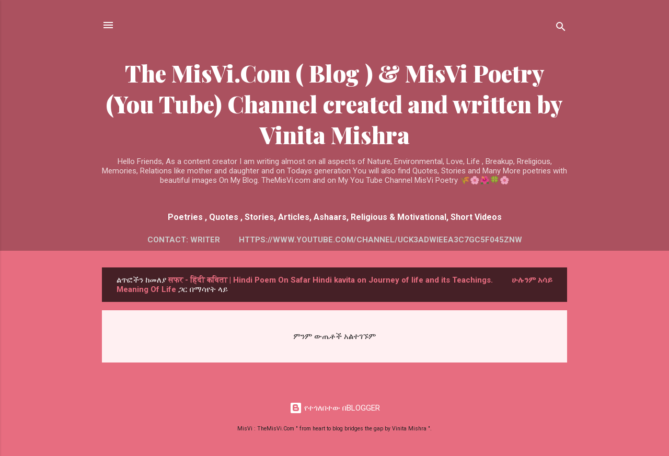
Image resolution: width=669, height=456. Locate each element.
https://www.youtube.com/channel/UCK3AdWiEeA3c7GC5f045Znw (380, 239)
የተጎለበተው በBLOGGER (335, 408)
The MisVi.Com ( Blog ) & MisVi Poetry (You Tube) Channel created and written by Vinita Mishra (334, 103)
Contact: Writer (183, 239)
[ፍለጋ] (561, 28)
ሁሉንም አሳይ (532, 280)
